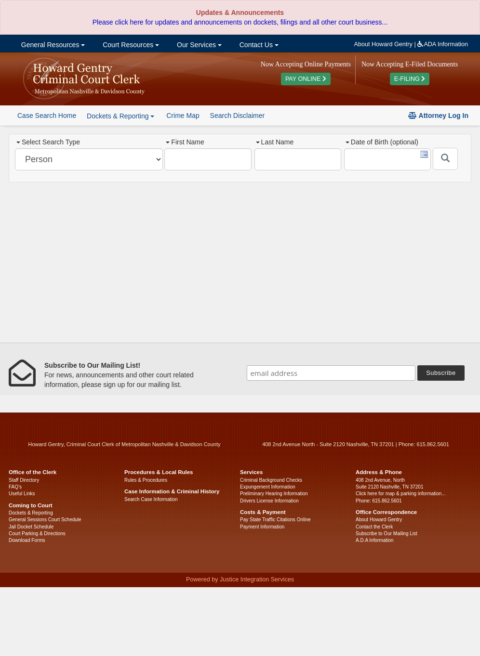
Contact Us (258, 45)
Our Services (198, 45)
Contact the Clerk (374, 526)
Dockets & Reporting (31, 512)
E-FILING (410, 79)
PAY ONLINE (305, 79)
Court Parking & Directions (37, 533)
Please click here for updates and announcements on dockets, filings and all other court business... (240, 22)
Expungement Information (267, 486)
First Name (185, 142)
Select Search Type (48, 142)
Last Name (275, 142)
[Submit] (445, 159)
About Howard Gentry (383, 44)
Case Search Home (46, 115)
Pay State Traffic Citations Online (275, 519)
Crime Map (182, 115)
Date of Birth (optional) (382, 142)
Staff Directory (24, 480)
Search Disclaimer (237, 115)
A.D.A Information (374, 540)
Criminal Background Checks (271, 480)
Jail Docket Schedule (31, 526)
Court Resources (130, 45)
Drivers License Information (269, 500)
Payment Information (262, 526)
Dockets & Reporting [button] (120, 116)
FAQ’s (15, 486)
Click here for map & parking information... (401, 493)
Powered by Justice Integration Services (240, 579)
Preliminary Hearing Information (274, 493)
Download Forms (27, 540)
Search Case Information (151, 499)
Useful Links (22, 493)
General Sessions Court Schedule (45, 519)
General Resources (52, 45)
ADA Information (442, 44)
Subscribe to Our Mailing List (386, 533)
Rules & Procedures (145, 480)
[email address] (331, 373)
